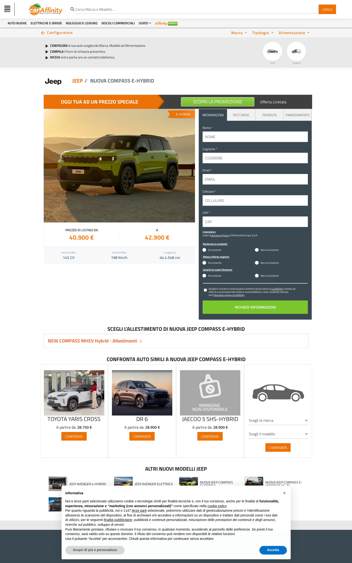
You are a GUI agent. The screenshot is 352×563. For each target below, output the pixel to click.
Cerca (327, 9)
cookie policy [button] (216, 515)
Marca (237, 32)
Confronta (74, 436)
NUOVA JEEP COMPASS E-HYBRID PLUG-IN (283, 484)
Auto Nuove (17, 23)
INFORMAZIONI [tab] (213, 115)
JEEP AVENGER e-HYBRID (87, 484)
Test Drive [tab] (241, 115)
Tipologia (261, 32)
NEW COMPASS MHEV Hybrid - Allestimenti (93, 340)
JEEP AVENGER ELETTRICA (154, 484)
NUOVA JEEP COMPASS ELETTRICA (216, 484)
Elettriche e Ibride (46, 23)
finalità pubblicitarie (118, 529)
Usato (143, 23)
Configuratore (60, 32)
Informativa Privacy (219, 235)
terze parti (139, 519)
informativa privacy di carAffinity (229, 295)
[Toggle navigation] (8, 9)
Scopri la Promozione (217, 101)
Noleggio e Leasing (82, 23)
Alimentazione (292, 32)
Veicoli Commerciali (118, 23)
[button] (284, 502)
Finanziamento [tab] (298, 115)
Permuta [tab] (269, 115)
